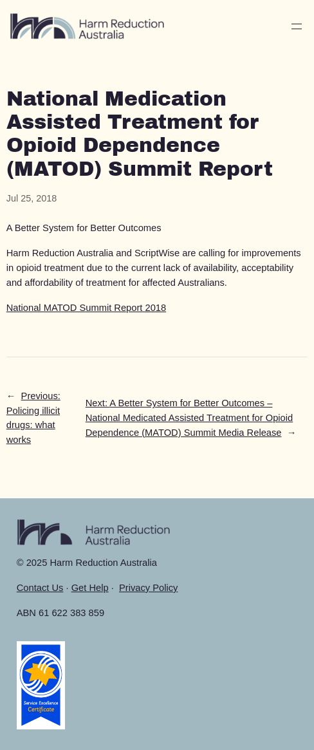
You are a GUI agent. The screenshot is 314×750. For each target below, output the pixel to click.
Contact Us (40, 588)
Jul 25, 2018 (31, 198)
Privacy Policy (148, 588)
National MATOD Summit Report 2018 (86, 308)
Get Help (90, 588)
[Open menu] (296, 26)
